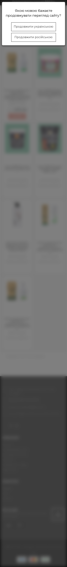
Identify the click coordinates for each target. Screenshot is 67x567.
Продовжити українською (33, 26)
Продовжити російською (33, 37)
